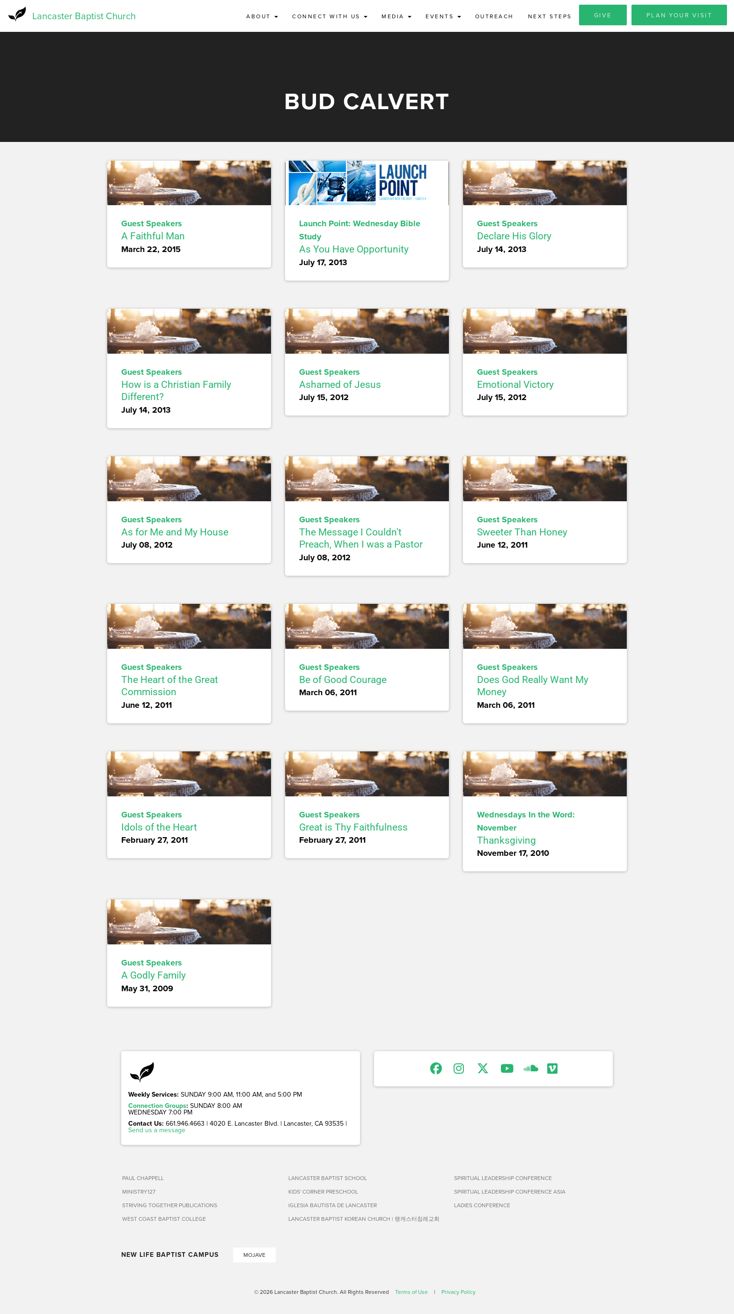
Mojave (254, 1256)
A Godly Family (153, 976)
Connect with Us (329, 16)
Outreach (494, 16)
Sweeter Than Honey (522, 533)
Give (603, 15)
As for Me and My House (174, 533)
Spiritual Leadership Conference (503, 1179)
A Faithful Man (153, 237)
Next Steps (550, 16)
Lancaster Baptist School (327, 1179)
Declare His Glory (514, 237)
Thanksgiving (506, 841)
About (262, 16)
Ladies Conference (482, 1206)
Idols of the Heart (159, 828)
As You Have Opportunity (354, 250)
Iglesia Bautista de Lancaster (332, 1206)
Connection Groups (157, 1106)
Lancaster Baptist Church (84, 16)
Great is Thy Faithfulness (353, 828)
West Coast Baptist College (164, 1220)
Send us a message (156, 1131)
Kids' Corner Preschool (323, 1192)
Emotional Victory (515, 385)
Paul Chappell (143, 1179)
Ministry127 (138, 1192)
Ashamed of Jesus (340, 385)
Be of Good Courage (343, 680)
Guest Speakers (151, 225)
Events (443, 16)
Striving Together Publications (169, 1206)
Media (396, 16)
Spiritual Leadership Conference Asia (509, 1192)
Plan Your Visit (679, 15)
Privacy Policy (458, 1293)
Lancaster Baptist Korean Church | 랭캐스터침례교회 (364, 1220)
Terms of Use (411, 1293)
